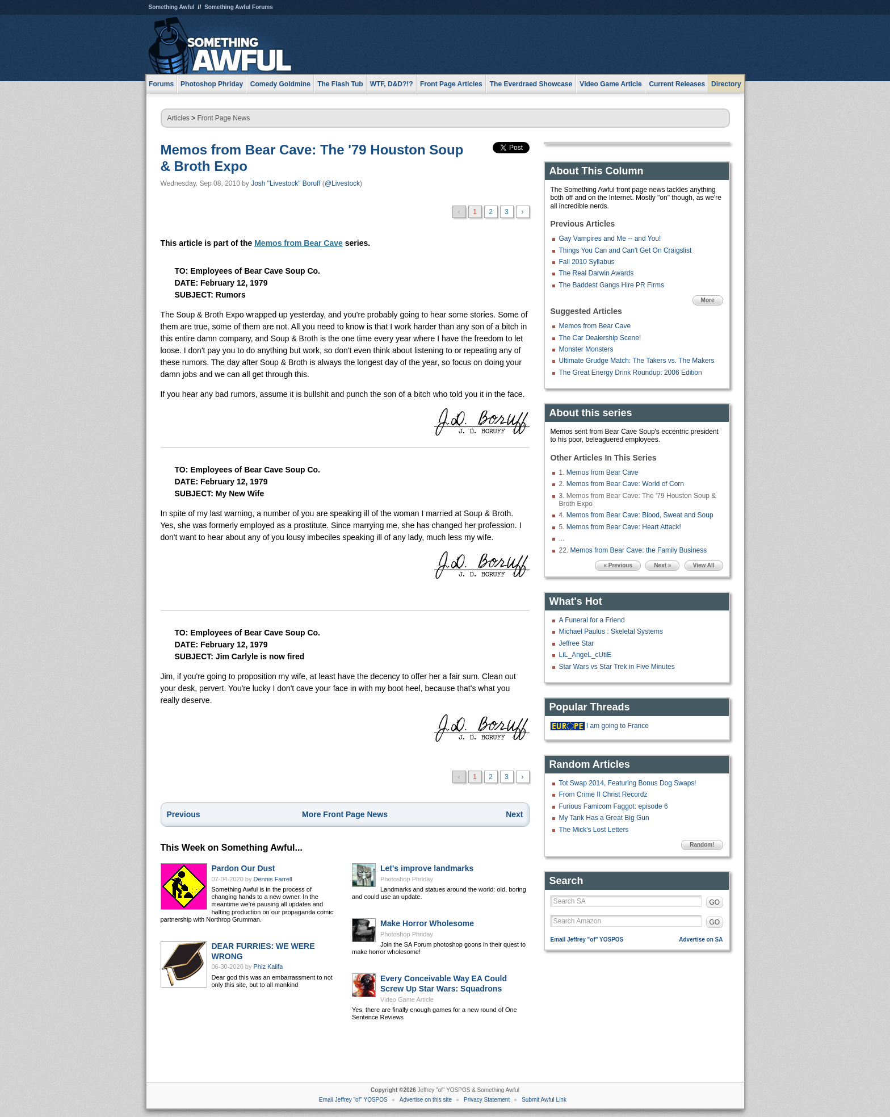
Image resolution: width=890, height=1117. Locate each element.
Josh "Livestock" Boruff (285, 183)
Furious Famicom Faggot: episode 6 (613, 806)
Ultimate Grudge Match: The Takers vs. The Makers (637, 361)
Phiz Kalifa (268, 966)
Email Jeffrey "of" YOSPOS (587, 939)
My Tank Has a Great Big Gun (604, 818)
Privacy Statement (487, 1100)
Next (514, 814)
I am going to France (617, 726)
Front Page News (224, 118)
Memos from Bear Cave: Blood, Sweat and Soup (639, 515)
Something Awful (172, 7)
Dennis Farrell (273, 879)
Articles (178, 118)
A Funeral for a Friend (592, 620)
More (708, 300)
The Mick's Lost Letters (594, 830)
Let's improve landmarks (426, 868)
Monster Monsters (586, 349)
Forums (161, 84)
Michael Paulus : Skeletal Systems (611, 631)
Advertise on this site (426, 1100)
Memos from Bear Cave (298, 243)
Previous (183, 814)
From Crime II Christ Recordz (603, 794)
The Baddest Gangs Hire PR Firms (611, 285)
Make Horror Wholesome (427, 923)
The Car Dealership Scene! (600, 338)
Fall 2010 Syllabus (587, 262)
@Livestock (342, 183)
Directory (726, 84)
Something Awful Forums (238, 7)
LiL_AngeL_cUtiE (585, 655)
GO (715, 902)
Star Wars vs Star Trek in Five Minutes (617, 667)
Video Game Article (407, 999)
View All (704, 565)
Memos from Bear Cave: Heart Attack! (623, 527)
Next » (662, 565)
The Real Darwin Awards (596, 273)
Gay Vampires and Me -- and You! (610, 238)
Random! (702, 845)
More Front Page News (345, 814)
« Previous (617, 565)
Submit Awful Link (544, 1100)
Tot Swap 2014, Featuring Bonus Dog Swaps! (627, 783)
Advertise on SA (701, 939)
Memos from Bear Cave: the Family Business (638, 550)
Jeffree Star (576, 643)
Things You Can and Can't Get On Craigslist (625, 250)
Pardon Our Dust (243, 868)
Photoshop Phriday (406, 879)
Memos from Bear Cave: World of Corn (625, 484)
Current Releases (677, 84)
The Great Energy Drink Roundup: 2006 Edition (630, 372)
